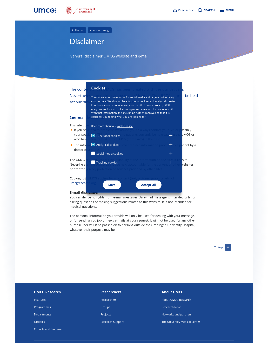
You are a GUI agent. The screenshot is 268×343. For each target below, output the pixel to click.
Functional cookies (108, 136)
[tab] (170, 136)
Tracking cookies (107, 162)
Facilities (39, 322)
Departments (42, 314)
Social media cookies (109, 154)
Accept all (148, 185)
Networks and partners (177, 314)
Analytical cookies (107, 145)
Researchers (108, 300)
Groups (105, 307)
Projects (105, 314)
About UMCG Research (176, 300)
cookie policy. (125, 126)
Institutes (40, 300)
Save (112, 185)
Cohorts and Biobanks (48, 329)
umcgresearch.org (83, 183)
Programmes (42, 307)
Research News (171, 307)
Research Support (112, 322)
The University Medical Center (181, 322)
